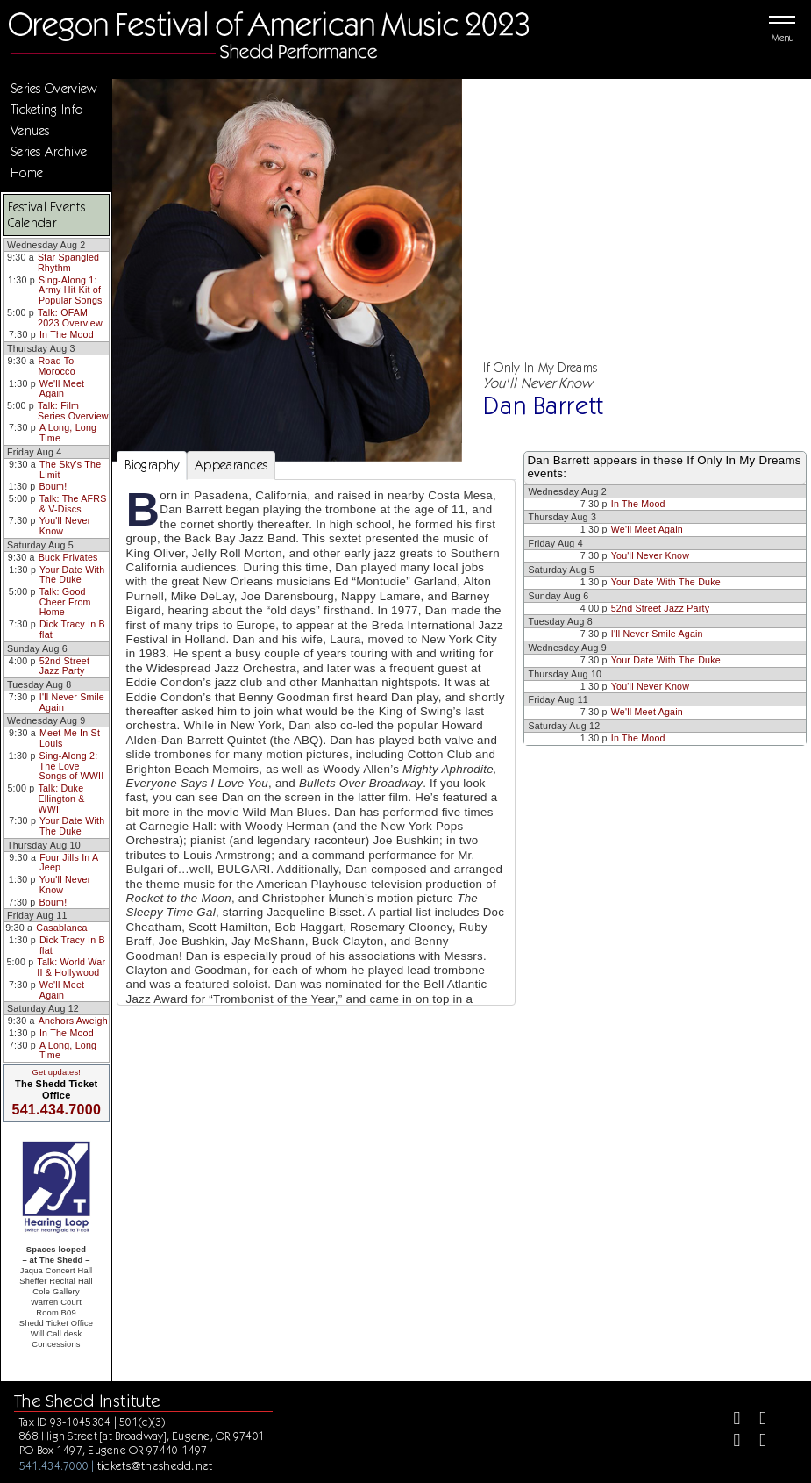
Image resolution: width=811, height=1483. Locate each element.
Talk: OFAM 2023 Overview (70, 317)
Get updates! (56, 1072)
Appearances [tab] (231, 465)
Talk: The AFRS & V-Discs (73, 503)
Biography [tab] (152, 465)
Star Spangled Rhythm (68, 262)
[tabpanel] (316, 780)
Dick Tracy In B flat (72, 629)
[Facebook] (730, 1420)
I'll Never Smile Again (71, 702)
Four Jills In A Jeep (68, 862)
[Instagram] (730, 1442)
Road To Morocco (56, 365)
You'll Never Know (65, 525)
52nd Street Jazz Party (64, 666)
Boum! (53, 486)
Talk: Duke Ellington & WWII (61, 798)
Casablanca (61, 927)
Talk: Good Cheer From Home (65, 601)
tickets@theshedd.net (155, 1465)
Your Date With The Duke (71, 574)
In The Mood (66, 334)
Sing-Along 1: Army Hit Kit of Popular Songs (71, 290)
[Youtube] (755, 1442)
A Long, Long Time (67, 432)
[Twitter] (755, 1420)
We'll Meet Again (61, 388)
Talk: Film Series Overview (73, 410)
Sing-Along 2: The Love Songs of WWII (71, 765)
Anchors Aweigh (73, 1020)
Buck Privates (68, 557)
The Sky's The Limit (70, 469)
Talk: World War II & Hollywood (71, 967)
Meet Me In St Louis (69, 738)
